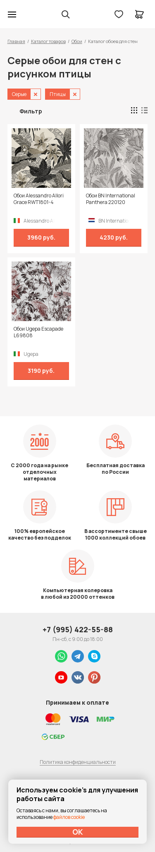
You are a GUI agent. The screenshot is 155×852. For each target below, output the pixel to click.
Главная (16, 41)
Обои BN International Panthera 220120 (110, 199)
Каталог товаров (48, 41)
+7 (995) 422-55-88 (78, 629)
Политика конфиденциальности (78, 762)
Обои (77, 41)
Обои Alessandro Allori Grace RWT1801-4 (39, 199)
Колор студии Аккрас (33, 14)
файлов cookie (69, 817)
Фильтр (30, 111)
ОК (77, 832)
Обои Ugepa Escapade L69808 (38, 332)
